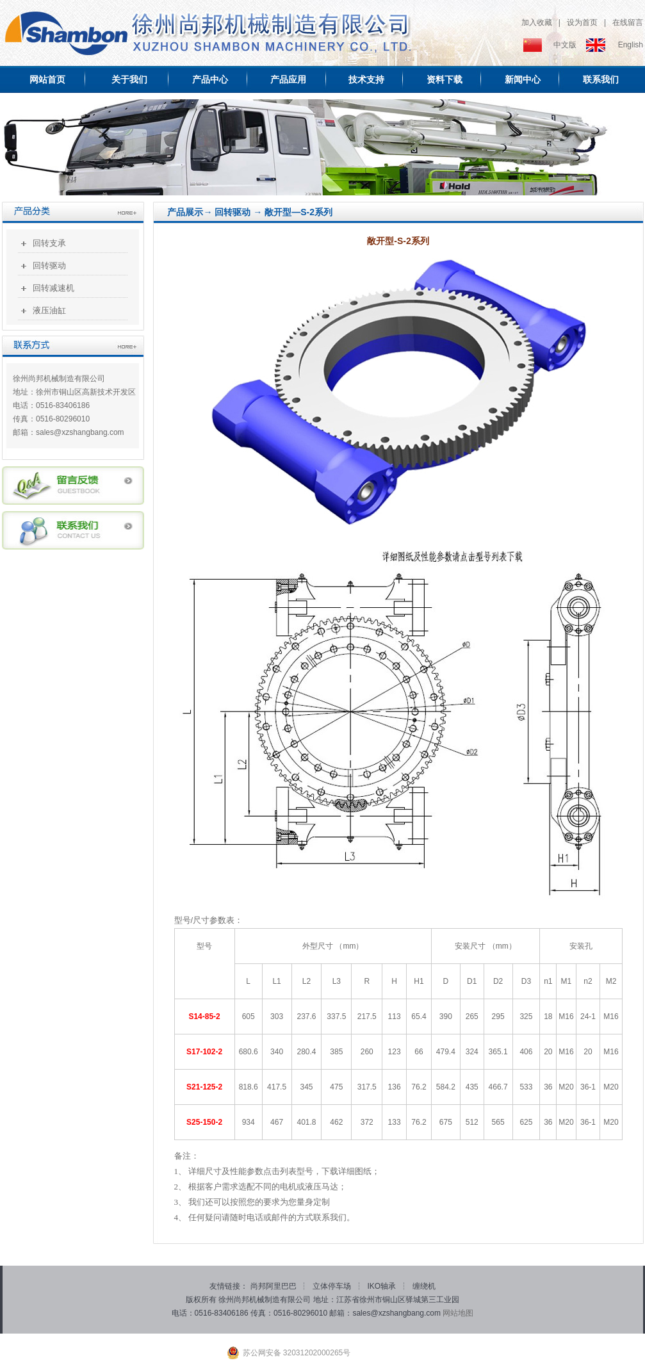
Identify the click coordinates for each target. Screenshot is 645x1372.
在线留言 (627, 22)
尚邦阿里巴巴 (274, 1286)
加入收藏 (536, 22)
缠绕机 (424, 1286)
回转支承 (49, 243)
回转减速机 (53, 288)
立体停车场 (333, 1286)
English (630, 44)
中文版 (564, 44)
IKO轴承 (383, 1286)
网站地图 (458, 1313)
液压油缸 (49, 310)
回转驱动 (49, 265)
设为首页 (582, 22)
